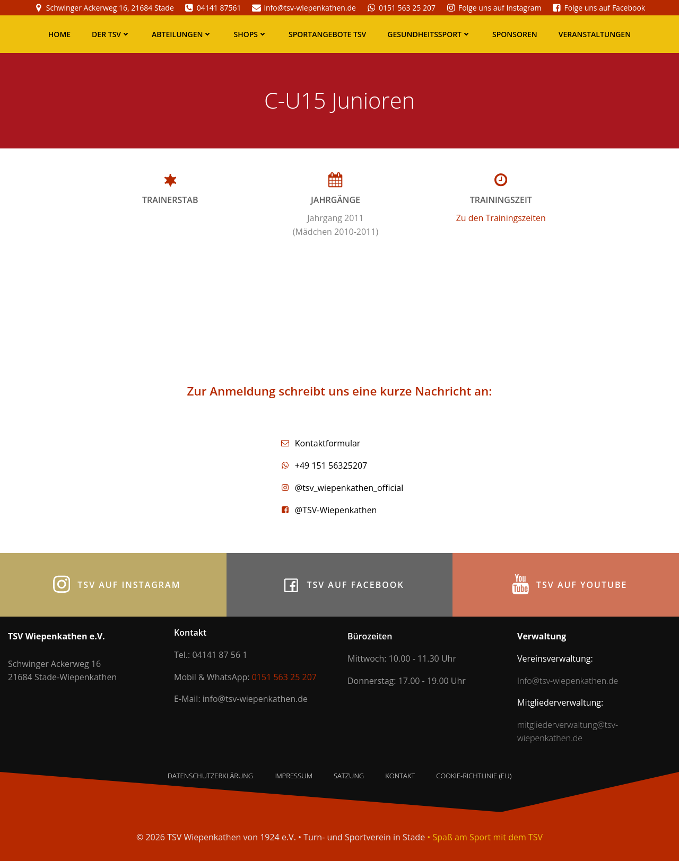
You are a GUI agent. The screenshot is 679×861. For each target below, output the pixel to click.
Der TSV (111, 34)
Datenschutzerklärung (210, 775)
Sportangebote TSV (327, 34)
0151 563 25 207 (284, 677)
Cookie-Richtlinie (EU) (473, 775)
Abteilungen (182, 34)
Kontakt (400, 775)
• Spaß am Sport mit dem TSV (485, 837)
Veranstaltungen (595, 34)
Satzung (349, 775)
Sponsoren (514, 34)
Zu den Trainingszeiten (501, 218)
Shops (250, 34)
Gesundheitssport (429, 34)
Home (59, 34)
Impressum (293, 775)
